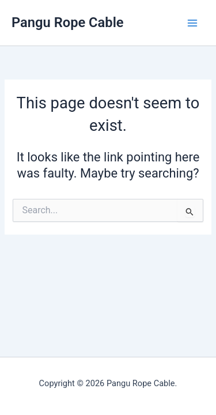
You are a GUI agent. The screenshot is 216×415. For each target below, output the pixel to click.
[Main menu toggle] (192, 23)
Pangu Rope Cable (68, 22)
